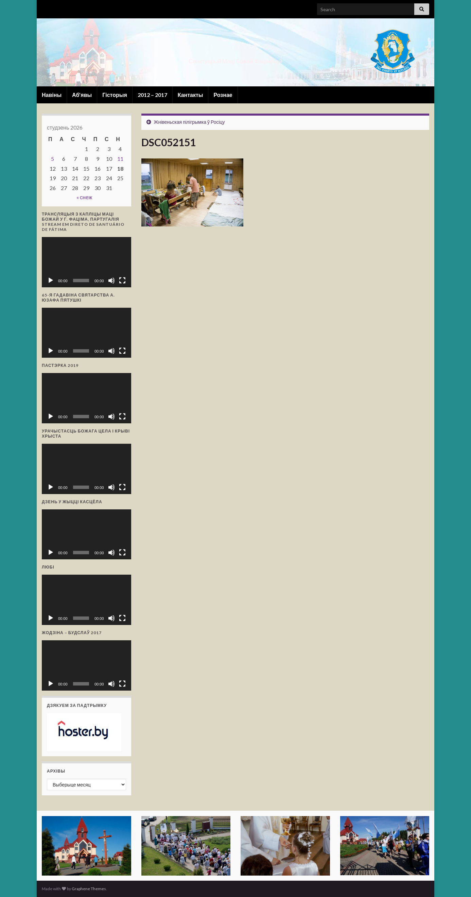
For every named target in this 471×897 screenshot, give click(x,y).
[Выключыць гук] (111, 280)
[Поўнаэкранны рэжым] (122, 280)
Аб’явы (82, 94)
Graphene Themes (89, 888)
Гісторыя (114, 94)
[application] (86, 262)
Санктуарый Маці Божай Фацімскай (235, 59)
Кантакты (190, 94)
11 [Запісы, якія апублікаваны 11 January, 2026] (120, 158)
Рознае (222, 94)
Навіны (52, 94)
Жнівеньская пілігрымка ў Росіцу (189, 122)
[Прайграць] (50, 280)
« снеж (84, 197)
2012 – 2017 (152, 94)
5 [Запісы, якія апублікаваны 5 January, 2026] (52, 158)
